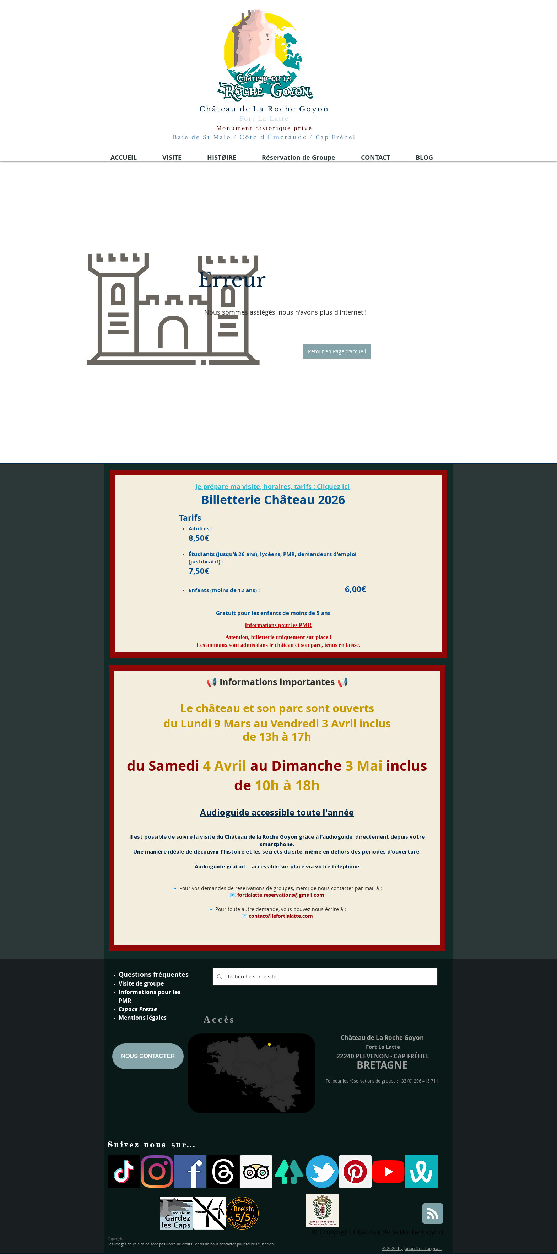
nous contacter (223, 1244)
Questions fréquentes (154, 974)
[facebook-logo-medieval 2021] (190, 1171)
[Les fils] (223, 1171)
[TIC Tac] (124, 1171)
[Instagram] (157, 1171)
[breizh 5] (242, 1213)
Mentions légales (143, 1017)
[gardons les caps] (176, 1213)
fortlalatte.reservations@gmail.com (280, 895)
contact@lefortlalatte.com (281, 915)
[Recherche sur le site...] (324, 976)
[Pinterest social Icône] (355, 1171)
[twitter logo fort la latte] (322, 1171)
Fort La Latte (264, 118)
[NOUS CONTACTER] (148, 1056)
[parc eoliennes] (209, 1213)
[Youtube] (388, 1171)
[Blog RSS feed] (432, 1214)
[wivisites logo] (421, 1171)
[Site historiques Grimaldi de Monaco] (322, 1210)
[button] (337, 351)
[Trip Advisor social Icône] (256, 1171)
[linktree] (289, 1171)
